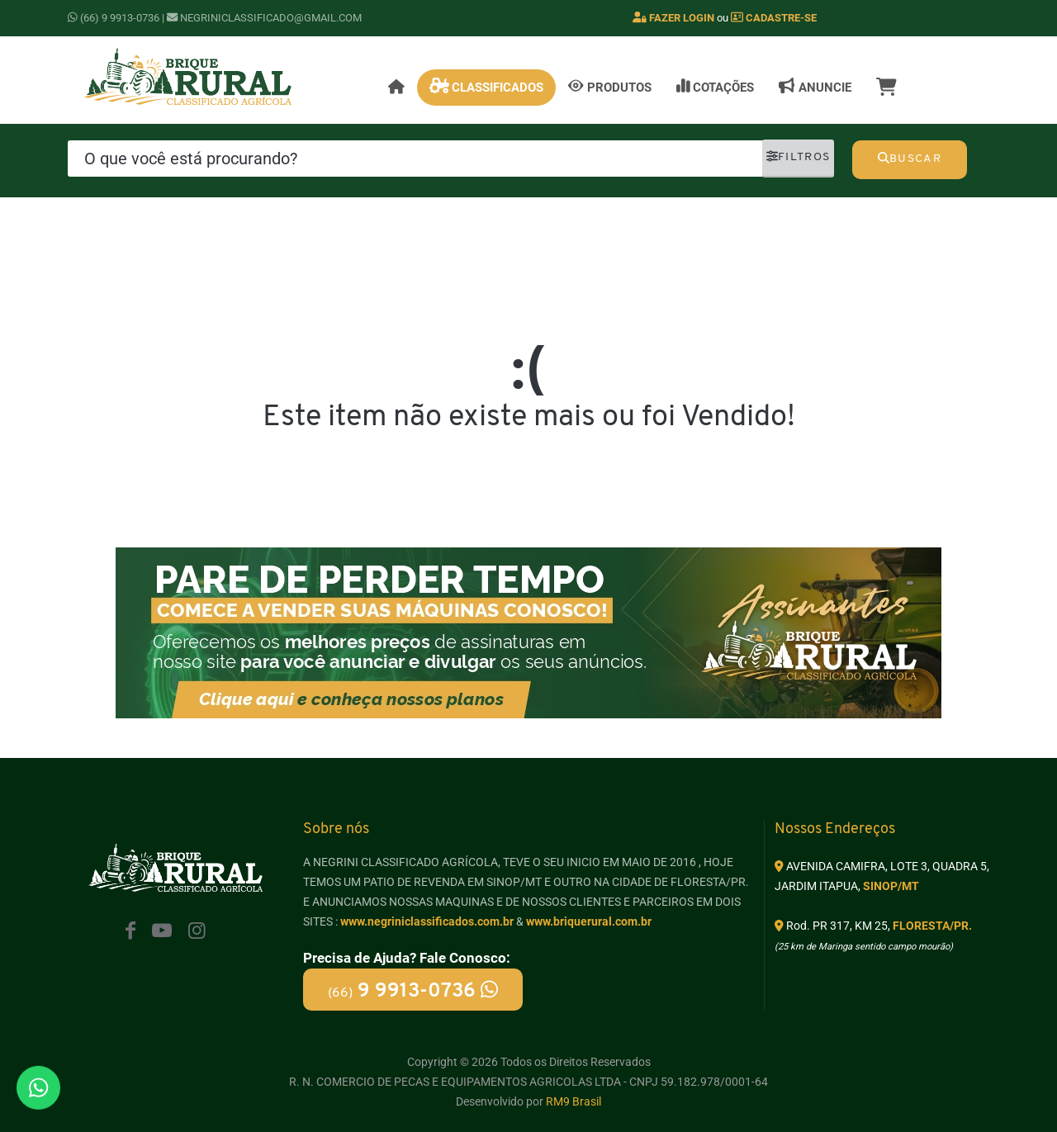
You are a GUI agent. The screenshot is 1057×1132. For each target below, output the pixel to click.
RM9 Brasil (573, 1101)
